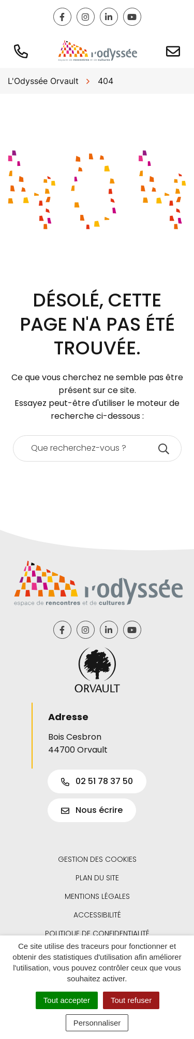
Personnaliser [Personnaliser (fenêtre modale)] (97, 1022)
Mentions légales (97, 896)
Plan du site (97, 878)
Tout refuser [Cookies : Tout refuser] (131, 1000)
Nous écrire (92, 810)
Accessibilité (97, 915)
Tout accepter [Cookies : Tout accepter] (66, 1000)
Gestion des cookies (97, 859)
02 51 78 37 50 (97, 781)
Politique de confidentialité (97, 933)
